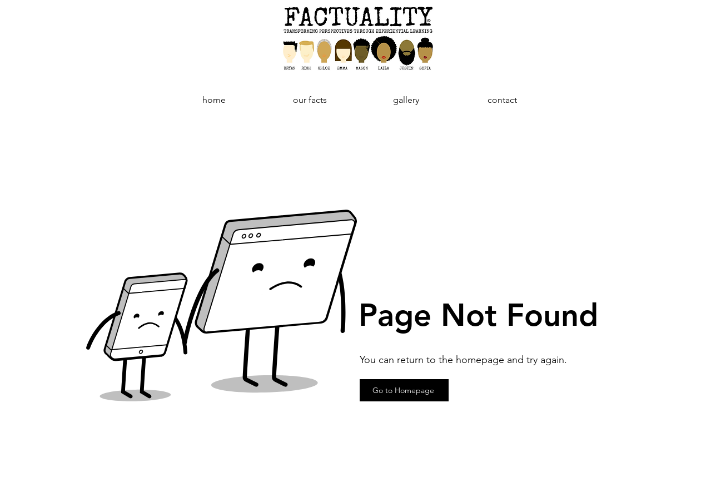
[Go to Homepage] (404, 390)
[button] (310, 100)
